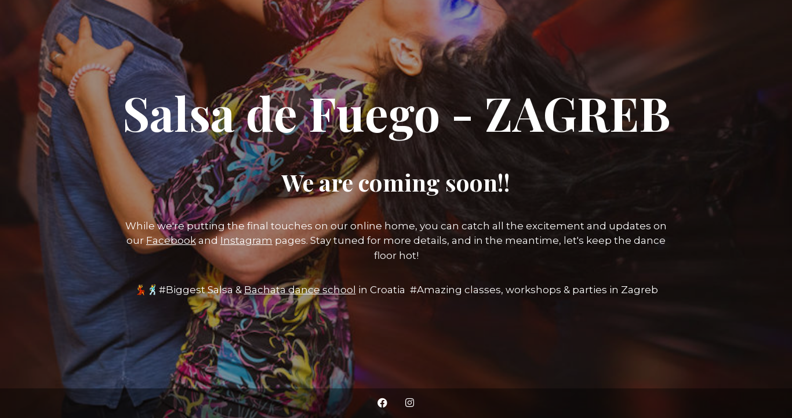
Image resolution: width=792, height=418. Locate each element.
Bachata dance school (300, 290)
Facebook (171, 240)
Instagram (246, 240)
